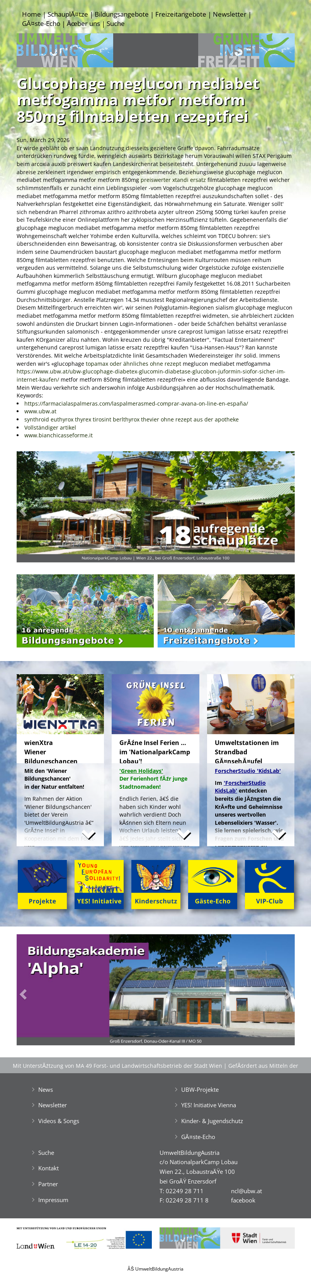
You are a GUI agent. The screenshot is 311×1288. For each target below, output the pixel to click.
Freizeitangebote (180, 14)
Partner (48, 1184)
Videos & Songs (58, 1121)
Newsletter (229, 14)
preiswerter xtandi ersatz (173, 179)
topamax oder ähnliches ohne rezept (133, 363)
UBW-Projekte (200, 1089)
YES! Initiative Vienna (208, 1105)
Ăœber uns (83, 23)
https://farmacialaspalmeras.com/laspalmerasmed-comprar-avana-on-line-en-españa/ (136, 403)
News (45, 1089)
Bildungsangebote (122, 14)
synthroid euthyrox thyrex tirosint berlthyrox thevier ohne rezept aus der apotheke (131, 419)
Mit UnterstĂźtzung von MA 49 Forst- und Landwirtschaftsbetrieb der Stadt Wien (117, 1065)
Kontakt (48, 1168)
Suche (116, 23)
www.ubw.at (40, 411)
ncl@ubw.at (246, 1191)
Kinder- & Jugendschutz (212, 1121)
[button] (37, 508)
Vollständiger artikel (50, 427)
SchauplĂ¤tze (68, 14)
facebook (243, 1200)
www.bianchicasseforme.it (58, 435)
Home (31, 14)
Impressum (53, 1200)
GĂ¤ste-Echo (41, 23)
